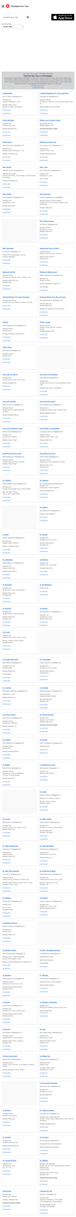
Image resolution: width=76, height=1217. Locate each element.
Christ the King (8, 120)
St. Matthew (7, 975)
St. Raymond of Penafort (49, 1083)
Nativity (5, 322)
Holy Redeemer (8, 248)
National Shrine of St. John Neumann (16, 297)
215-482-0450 (6, 209)
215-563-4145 (6, 887)
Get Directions (6, 113)
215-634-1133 (43, 1210)
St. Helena (6, 765)
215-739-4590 (6, 549)
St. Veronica (44, 1137)
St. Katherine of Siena (48, 871)
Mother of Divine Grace (48, 272)
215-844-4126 (43, 622)
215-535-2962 (6, 965)
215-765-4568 (6, 729)
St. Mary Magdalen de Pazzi (50, 950)
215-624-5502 (43, 704)
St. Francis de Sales (47, 715)
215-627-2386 (6, 1073)
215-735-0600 (6, 677)
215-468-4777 (6, 1122)
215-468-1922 (43, 1073)
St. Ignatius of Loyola (47, 765)
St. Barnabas (7, 585)
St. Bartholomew (46, 585)
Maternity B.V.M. (9, 272)
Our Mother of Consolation (49, 428)
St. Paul (42, 1029)
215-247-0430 (43, 443)
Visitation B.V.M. (46, 1191)
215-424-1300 (6, 781)
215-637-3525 (43, 548)
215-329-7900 (43, 494)
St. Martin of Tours (9, 950)
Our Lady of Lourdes (47, 401)
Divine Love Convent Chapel (50, 120)
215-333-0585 (6, 992)
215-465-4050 (43, 470)
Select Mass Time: (7, 24)
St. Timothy (7, 1137)
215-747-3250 (6, 700)
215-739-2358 (43, 988)
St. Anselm (43, 534)
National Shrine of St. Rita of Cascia (53, 297)
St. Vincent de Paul (9, 1160)
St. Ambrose (44, 480)
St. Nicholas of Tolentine (48, 1002)
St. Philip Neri (45, 1056)
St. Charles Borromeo (10, 659)
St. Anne (6, 534)
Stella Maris (7, 1191)
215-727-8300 (6, 157)
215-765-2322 (43, 517)
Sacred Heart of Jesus (47, 453)
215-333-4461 (6, 832)
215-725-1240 (6, 645)
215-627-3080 (6, 305)
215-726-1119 (6, 598)
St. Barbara (44, 560)
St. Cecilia (6, 632)
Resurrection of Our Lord (12, 453)
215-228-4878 (43, 1150)
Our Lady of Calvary (10, 374)
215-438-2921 (43, 182)
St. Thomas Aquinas (47, 1110)
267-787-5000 (43, 806)
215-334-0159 (6, 110)
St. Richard (7, 1110)
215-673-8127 (6, 285)
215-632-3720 (43, 911)
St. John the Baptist (47, 846)
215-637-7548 (43, 887)
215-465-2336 (6, 1206)
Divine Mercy (7, 142)
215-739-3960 (43, 234)
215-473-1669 (43, 416)
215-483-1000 (43, 262)
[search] (28, 17)
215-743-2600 (43, 211)
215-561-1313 (43, 110)
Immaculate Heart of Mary (49, 248)
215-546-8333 (43, 312)
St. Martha (44, 898)
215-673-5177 (43, 676)
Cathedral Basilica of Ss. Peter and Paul (54, 93)
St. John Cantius (46, 819)
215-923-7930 (6, 359)
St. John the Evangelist (11, 871)
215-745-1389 (43, 1181)
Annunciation (7, 93)
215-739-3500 (6, 497)
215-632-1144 (6, 132)
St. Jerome (6, 819)
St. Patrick (6, 1029)
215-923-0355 (43, 1046)
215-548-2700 (6, 574)
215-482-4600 (43, 861)
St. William (44, 1160)
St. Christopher (45, 659)
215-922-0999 (6, 260)
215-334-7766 (6, 443)
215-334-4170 (6, 1019)
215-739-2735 (6, 337)
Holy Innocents (45, 194)
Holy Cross (44, 167)
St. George (43, 740)
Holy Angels (7, 167)
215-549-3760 (43, 1098)
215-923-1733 (43, 334)
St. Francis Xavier (9, 715)
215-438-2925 (6, 1171)
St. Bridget (43, 608)
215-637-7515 (6, 386)
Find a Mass (26, 73)
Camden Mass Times (38, 87)
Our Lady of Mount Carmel (13, 428)
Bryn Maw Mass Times (37, 85)
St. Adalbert (7, 480)
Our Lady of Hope (9, 401)
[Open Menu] (3, 6)
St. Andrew (44, 507)
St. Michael (44, 975)
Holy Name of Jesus (47, 221)
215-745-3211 (6, 467)
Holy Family (7, 194)
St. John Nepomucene (10, 846)
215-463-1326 (43, 1012)
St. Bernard (7, 608)
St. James (43, 792)
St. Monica (6, 1002)
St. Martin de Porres (10, 923)
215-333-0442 (43, 391)
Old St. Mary (7, 347)
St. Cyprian (7, 688)
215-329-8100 (6, 418)
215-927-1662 (6, 184)
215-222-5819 (43, 728)
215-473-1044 (43, 571)
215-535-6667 (43, 835)
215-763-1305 (6, 913)
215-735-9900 (6, 1046)
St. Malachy (7, 898)
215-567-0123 (43, 132)
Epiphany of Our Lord (48, 142)
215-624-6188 (43, 591)
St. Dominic (44, 688)
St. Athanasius (8, 560)
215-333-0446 (6, 622)
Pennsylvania (34, 73)
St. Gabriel (6, 740)
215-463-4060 (6, 754)
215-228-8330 (6, 938)
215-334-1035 (43, 157)
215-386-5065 (43, 776)
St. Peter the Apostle (10, 1056)
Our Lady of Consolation (49, 374)
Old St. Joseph (45, 322)
